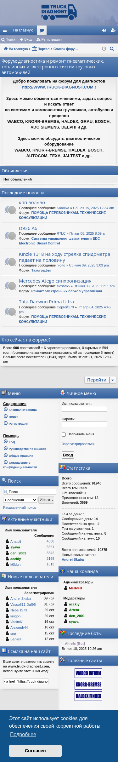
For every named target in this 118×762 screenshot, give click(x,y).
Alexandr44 (19, 627)
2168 (50, 558)
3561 (50, 547)
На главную (23, 30)
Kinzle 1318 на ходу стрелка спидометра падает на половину (64, 257)
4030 (50, 541)
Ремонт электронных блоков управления (66, 291)
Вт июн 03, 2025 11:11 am (94, 286)
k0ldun (15, 564)
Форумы (43, 31)
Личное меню (78, 393)
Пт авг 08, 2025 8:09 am (89, 233)
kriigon (15, 616)
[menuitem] (113, 30)
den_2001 (18, 553)
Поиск (10, 39)
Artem (74, 610)
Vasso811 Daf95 (23, 604)
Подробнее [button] (23, 734)
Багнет (15, 639)
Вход (28, 39)
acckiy (15, 559)
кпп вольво (32, 202)
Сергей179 (65, 307)
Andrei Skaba (20, 598)
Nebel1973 (18, 610)
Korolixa (63, 208)
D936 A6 (28, 228)
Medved (75, 588)
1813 (50, 564)
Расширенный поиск (19, 507)
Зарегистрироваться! (78, 444)
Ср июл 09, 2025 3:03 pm (89, 265)
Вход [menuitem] (105, 31)
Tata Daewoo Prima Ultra (46, 301)
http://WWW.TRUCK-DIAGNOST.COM (57, 87)
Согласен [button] (35, 750)
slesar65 (63, 286)
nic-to (61, 265)
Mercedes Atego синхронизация (55, 281)
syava (15, 547)
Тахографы (41, 270)
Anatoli (15, 541)
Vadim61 (17, 622)
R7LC (61, 233)
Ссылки (6, 31)
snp (13, 633)
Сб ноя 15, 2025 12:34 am (93, 208)
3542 (50, 553)
